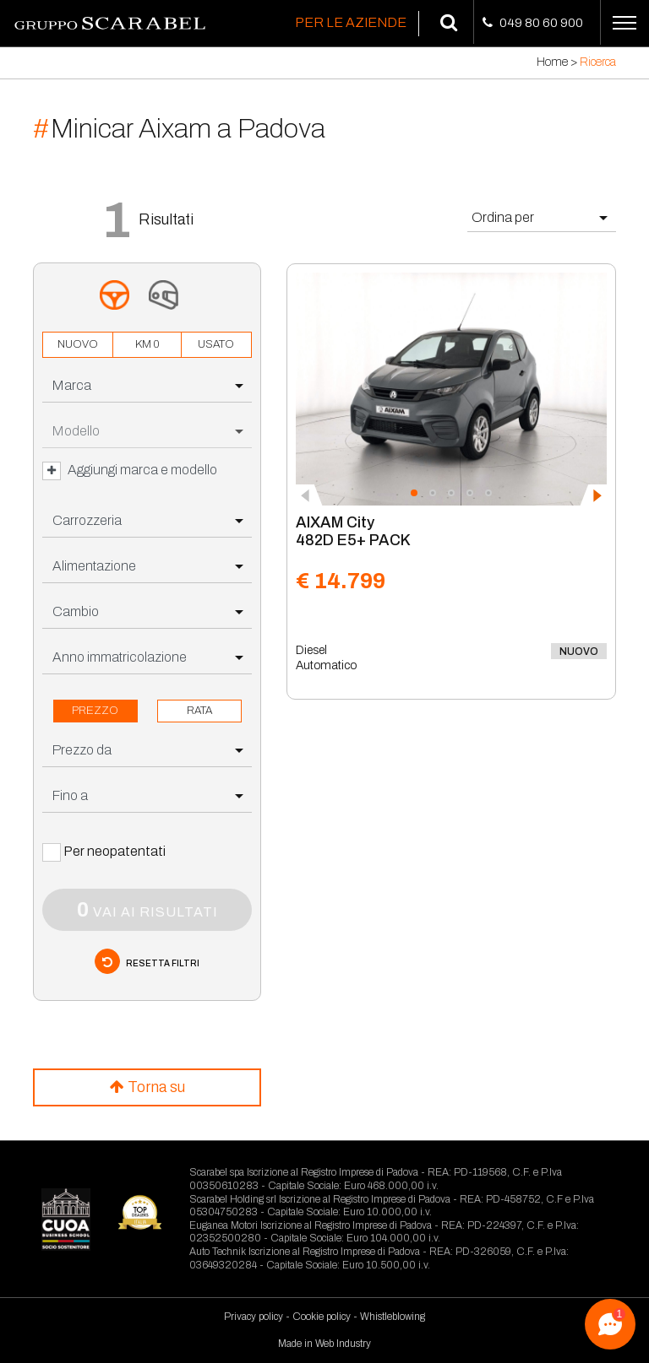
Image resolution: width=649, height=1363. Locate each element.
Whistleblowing (392, 1316)
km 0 (147, 344)
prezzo (95, 711)
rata (199, 711)
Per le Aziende (350, 22)
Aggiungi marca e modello (129, 471)
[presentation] (309, 495)
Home (552, 62)
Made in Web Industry (324, 1343)
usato (216, 344)
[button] (414, 492)
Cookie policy (321, 1316)
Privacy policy (253, 1316)
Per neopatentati (114, 851)
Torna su (147, 1087)
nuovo (77, 344)
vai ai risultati (147, 910)
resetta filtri (147, 961)
